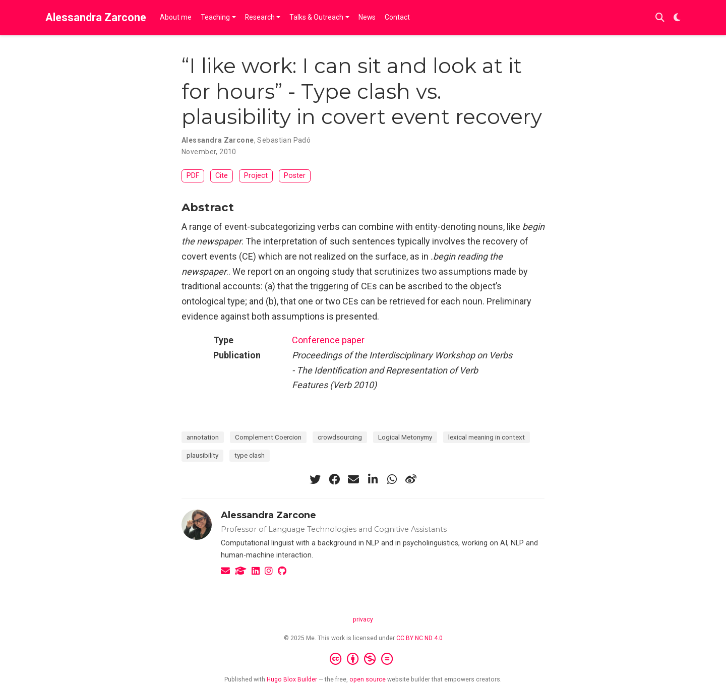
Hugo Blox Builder (292, 679)
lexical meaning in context (486, 437)
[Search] (659, 18)
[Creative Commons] (363, 659)
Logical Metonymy (405, 437)
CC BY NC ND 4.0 (419, 638)
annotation (203, 437)
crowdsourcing (340, 437)
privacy (363, 619)
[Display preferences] (677, 18)
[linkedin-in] (372, 479)
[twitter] (315, 479)
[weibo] (410, 479)
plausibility (202, 455)
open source (367, 679)
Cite (221, 175)
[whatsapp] (391, 479)
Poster (295, 175)
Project (256, 175)
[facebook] (334, 479)
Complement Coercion (268, 437)
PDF (193, 175)
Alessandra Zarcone (95, 17)
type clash (249, 455)
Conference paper (328, 340)
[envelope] (353, 479)
